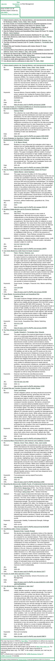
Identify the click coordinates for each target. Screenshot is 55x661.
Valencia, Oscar (9, 51)
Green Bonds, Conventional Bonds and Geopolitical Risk (21, 40)
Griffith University (6, 656)
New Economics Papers (16, 4)
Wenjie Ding (18, 55)
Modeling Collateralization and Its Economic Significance (21, 35)
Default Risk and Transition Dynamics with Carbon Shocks (22, 46)
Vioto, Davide (32, 22)
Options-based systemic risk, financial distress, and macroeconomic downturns (28, 20)
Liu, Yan (34, 59)
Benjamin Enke (35, 57)
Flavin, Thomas (47, 36)
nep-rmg (4, 4)
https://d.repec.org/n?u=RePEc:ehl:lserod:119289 (29, 104)
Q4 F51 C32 (18, 202)
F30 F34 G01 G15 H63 (21, 382)
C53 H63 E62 (18, 477)
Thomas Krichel (22, 659)
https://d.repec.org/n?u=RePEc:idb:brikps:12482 (29, 482)
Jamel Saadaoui (14, 33)
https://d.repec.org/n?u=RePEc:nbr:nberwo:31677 (29, 571)
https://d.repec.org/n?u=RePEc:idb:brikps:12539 (29, 386)
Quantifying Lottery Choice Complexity (16, 57)
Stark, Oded (40, 61)
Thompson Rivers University (10, 14)
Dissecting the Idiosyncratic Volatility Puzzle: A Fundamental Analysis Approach (28, 53)
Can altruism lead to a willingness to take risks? (19, 61)
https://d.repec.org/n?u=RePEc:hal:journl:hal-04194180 (31, 526)
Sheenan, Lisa (8, 38)
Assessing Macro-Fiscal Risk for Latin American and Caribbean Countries (27, 49)
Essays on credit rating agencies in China (17, 59)
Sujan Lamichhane (20, 390)
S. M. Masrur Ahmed (37, 29)
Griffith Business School (34, 654)
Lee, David (45, 35)
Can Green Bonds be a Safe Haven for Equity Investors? (21, 36)
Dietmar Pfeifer (40, 25)
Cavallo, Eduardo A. (35, 42)
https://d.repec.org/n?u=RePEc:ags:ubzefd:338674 (30, 636)
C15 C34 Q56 (18, 287)
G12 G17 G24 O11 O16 (21, 244)
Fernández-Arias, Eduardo (35, 332)
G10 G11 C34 (18, 323)
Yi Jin (24, 55)
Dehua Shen (31, 55)
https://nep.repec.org (42, 646)
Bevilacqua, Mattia (11, 22)
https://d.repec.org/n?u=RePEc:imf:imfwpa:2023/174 (30, 438)
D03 (15, 567)
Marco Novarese (35, 648)
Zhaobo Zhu (9, 55)
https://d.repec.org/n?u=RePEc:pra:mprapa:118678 (30, 248)
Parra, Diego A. (19, 51)
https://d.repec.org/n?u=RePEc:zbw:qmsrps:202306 (30, 292)
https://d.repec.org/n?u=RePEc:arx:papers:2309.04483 (31, 136)
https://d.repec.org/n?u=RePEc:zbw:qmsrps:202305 (30, 328)
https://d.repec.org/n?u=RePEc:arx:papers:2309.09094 (31, 167)
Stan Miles (4, 12)
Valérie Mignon (18, 172)
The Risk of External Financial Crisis (15, 42)
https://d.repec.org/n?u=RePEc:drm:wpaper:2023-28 (30, 207)
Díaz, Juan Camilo (30, 51)
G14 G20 (17, 100)
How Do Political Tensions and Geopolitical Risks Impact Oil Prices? (25, 31)
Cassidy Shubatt (46, 57)
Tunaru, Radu (22, 22)
